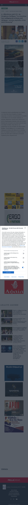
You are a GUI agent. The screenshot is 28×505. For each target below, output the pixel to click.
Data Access (13, 276)
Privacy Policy (21, 276)
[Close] (25, 228)
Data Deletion (7, 276)
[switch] (23, 253)
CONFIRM (8, 272)
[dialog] (14, 252)
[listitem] (14, 250)
